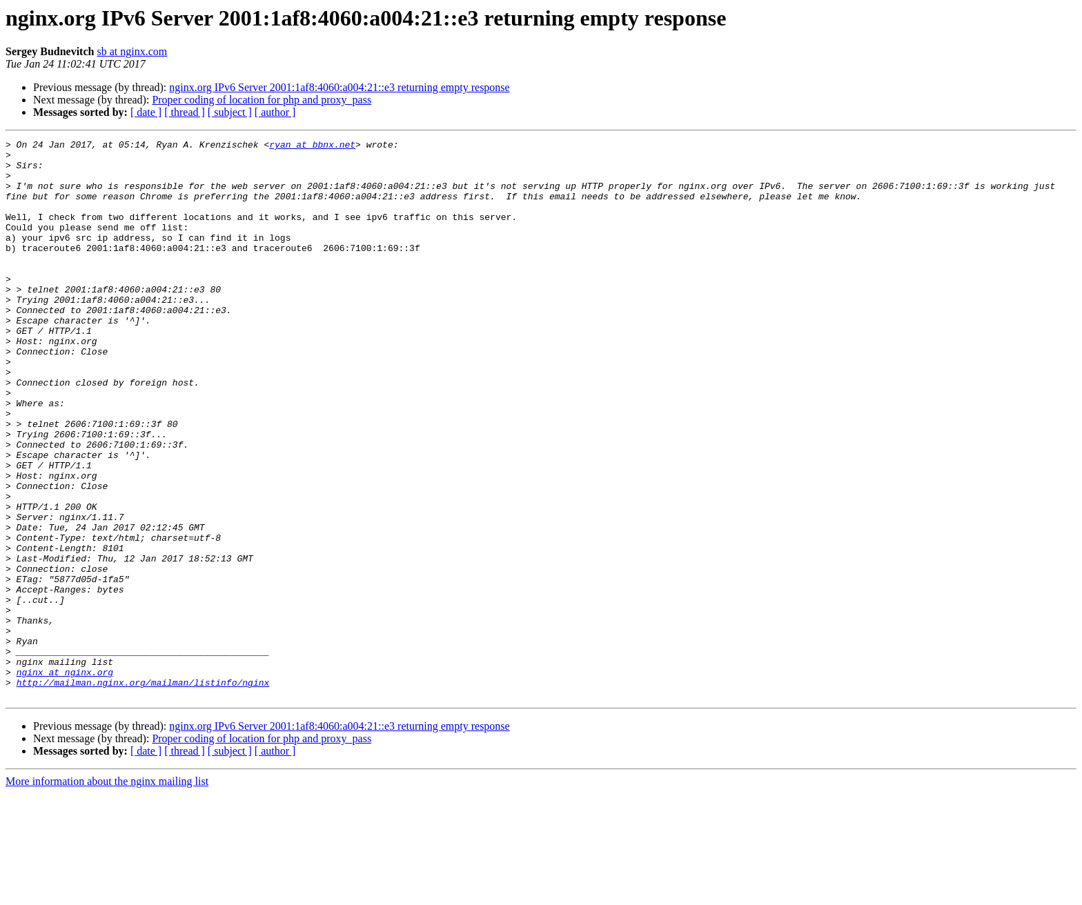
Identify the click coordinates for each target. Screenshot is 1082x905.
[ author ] (275, 112)
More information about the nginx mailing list (107, 893)
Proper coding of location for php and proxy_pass (261, 100)
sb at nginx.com (132, 51)
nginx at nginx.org (65, 779)
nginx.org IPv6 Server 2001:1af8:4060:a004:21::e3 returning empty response (339, 87)
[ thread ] (184, 112)
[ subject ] (230, 112)
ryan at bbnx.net (312, 146)
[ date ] (145, 112)
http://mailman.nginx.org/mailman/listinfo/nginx (143, 792)
